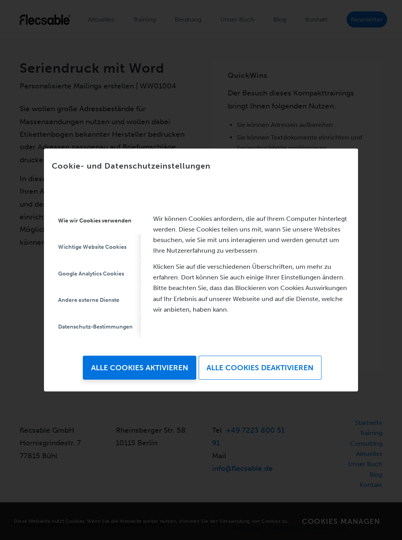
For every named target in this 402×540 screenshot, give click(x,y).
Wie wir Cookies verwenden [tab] (95, 220)
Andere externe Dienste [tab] (88, 300)
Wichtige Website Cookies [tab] (92, 247)
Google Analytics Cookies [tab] (91, 273)
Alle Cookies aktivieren (139, 367)
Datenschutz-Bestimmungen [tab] (95, 326)
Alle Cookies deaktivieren (259, 367)
